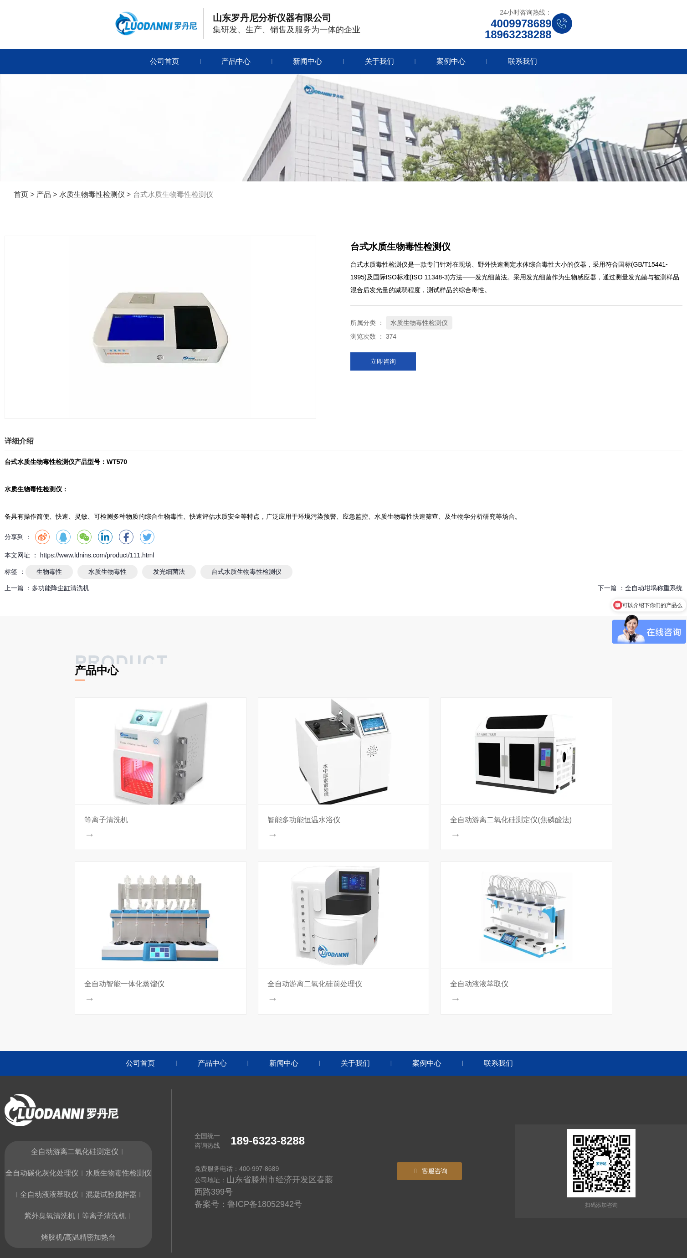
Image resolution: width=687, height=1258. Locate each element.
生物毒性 (49, 571)
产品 (43, 194)
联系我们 (522, 61)
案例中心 (451, 61)
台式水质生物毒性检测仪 (246, 571)
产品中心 (236, 61)
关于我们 (379, 61)
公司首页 (164, 61)
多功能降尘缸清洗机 (60, 588)
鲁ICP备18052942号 (264, 1204)
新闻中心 (307, 61)
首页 (22, 194)
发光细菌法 (169, 571)
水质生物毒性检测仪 (92, 194)
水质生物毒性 (107, 571)
